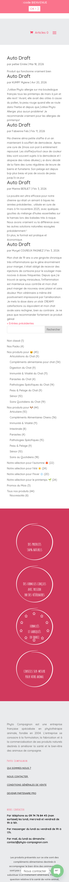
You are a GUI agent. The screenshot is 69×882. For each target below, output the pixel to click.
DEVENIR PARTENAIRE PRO (21, 779)
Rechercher (53, 316)
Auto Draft (18, 45)
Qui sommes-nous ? (19, 754)
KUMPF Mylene (20, 69)
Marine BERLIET (21, 175)
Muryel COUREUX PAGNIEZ (27, 237)
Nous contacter (18, 762)
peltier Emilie (19, 51)
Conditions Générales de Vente (27, 771)
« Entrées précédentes (20, 310)
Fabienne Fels (20, 118)
